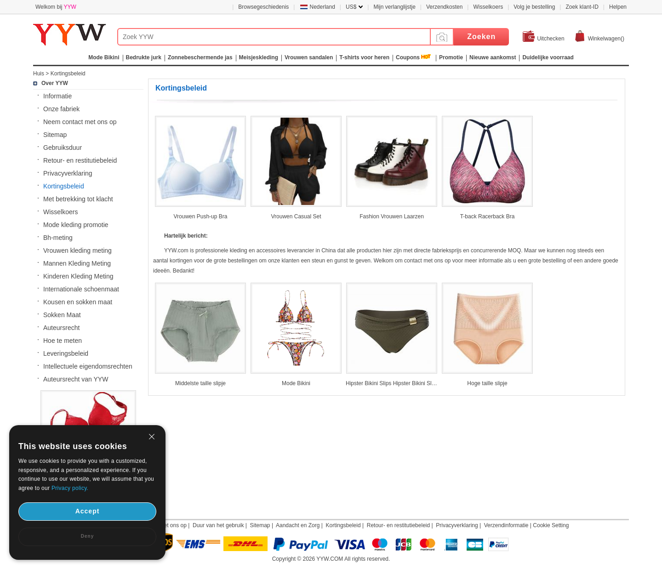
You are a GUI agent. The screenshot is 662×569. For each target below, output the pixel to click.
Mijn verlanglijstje (394, 7)
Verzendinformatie (506, 525)
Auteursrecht (61, 327)
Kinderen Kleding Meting (78, 276)
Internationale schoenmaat (81, 289)
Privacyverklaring (67, 173)
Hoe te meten (62, 340)
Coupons (408, 57)
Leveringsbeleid (65, 353)
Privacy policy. (69, 488)
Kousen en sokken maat (77, 302)
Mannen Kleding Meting (77, 263)
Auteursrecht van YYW (75, 379)
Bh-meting (58, 237)
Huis (38, 73)
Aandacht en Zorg (298, 525)
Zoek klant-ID (581, 7)
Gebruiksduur (62, 147)
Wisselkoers (488, 7)
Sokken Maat (62, 315)
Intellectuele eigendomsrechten (87, 366)
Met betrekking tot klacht (78, 199)
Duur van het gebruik (218, 525)
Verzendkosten (444, 7)
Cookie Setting (551, 525)
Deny (87, 536)
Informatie (57, 96)
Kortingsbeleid (68, 73)
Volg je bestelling (534, 7)
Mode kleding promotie (75, 224)
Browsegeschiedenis (263, 7)
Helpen (618, 7)
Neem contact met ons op (80, 121)
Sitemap (55, 134)
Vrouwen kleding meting (77, 250)
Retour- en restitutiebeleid (80, 160)
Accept (87, 511)
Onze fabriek (61, 109)
